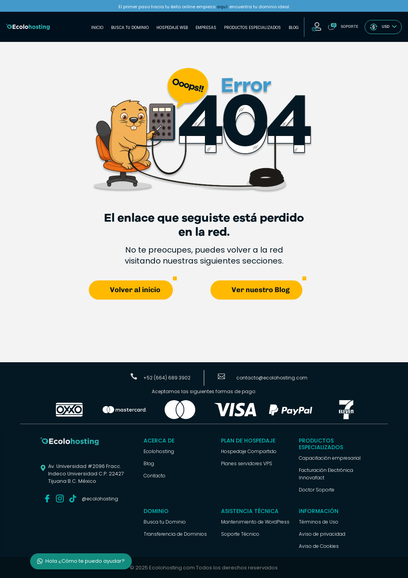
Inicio (97, 28)
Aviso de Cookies (319, 546)
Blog (294, 28)
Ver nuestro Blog (261, 289)
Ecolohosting (159, 451)
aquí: (222, 7)
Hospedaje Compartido (249, 451)
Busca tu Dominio (130, 28)
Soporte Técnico (240, 534)
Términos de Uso (318, 521)
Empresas (206, 28)
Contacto (154, 475)
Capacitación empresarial (330, 458)
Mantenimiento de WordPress (255, 521)
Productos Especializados (252, 28)
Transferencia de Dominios (175, 534)
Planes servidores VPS (246, 463)
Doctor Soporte (316, 489)
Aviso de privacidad (322, 534)
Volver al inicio (135, 289)
